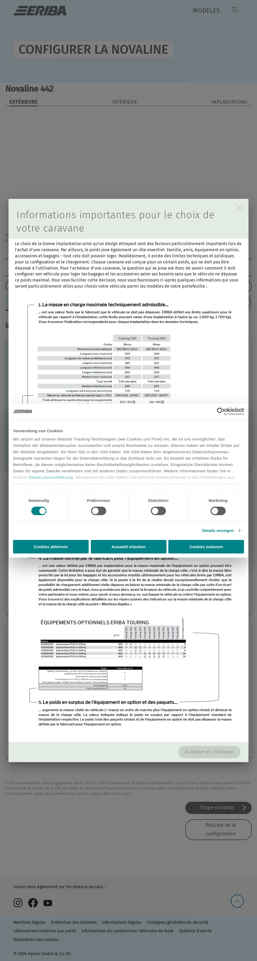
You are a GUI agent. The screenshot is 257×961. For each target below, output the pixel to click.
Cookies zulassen (206, 546)
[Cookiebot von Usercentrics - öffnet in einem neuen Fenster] (221, 411)
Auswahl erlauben (128, 546)
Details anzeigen (218, 530)
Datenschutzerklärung (51, 477)
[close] (239, 208)
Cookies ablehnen (51, 546)
